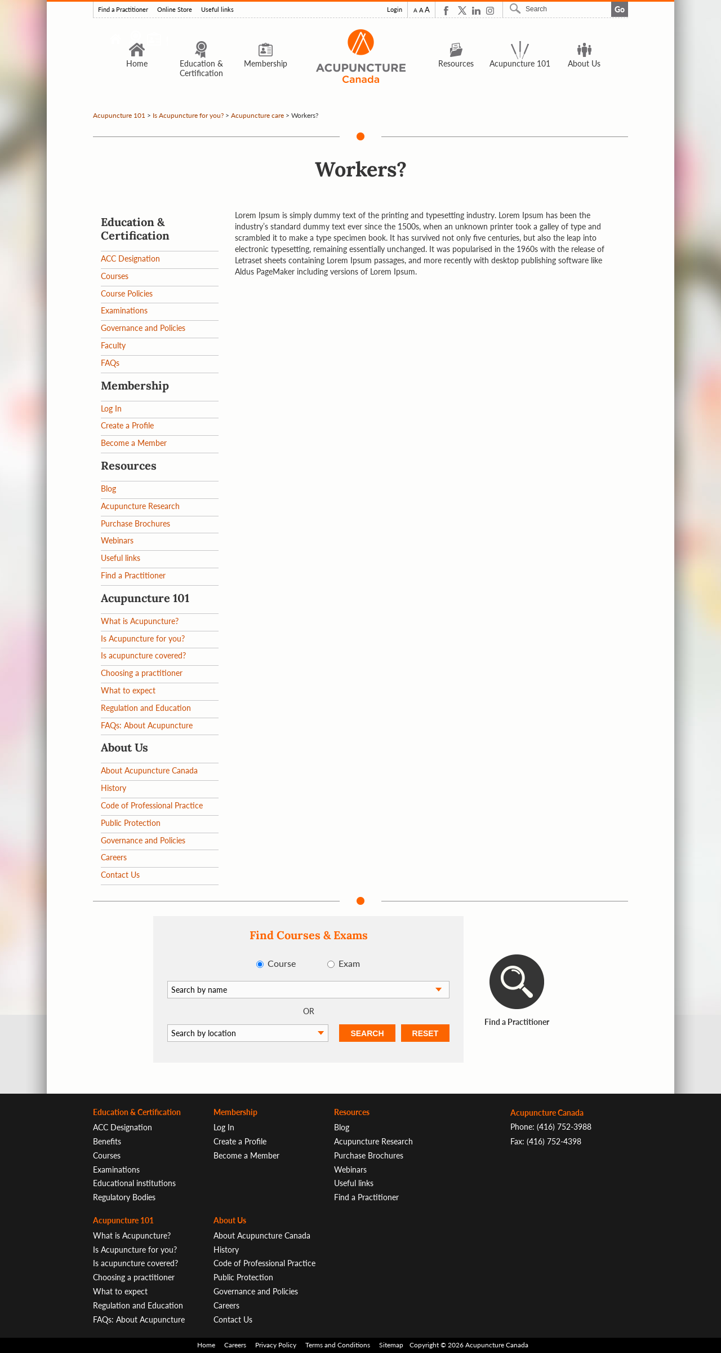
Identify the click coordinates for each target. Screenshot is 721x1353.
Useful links (217, 9)
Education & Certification (201, 59)
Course (282, 963)
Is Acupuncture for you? (188, 115)
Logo (360, 56)
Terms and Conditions (337, 1345)
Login (394, 9)
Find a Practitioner (123, 9)
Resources (456, 54)
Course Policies (127, 293)
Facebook (448, 10)
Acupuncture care (257, 115)
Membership (265, 54)
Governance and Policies (143, 328)
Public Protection (131, 823)
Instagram (490, 10)
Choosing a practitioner (142, 673)
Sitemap (391, 1345)
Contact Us (120, 874)
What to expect (128, 690)
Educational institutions (134, 1183)
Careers (114, 857)
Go (620, 9)
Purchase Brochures (135, 523)
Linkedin (476, 10)
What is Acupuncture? (140, 621)
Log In (111, 408)
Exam (349, 963)
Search (516, 8)
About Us (584, 54)
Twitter (462, 10)
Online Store (174, 9)
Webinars (117, 540)
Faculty (113, 345)
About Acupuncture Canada (149, 770)
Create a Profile (127, 425)
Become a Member (134, 443)
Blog (108, 488)
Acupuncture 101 (519, 54)
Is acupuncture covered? (143, 655)
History (113, 788)
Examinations (124, 310)
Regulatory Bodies (124, 1197)
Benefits (107, 1141)
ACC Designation (130, 258)
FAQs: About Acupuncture (147, 725)
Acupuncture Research (140, 506)
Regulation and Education (146, 708)
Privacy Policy (275, 1345)
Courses (114, 276)
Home (137, 54)
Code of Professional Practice (152, 805)
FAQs (110, 363)
